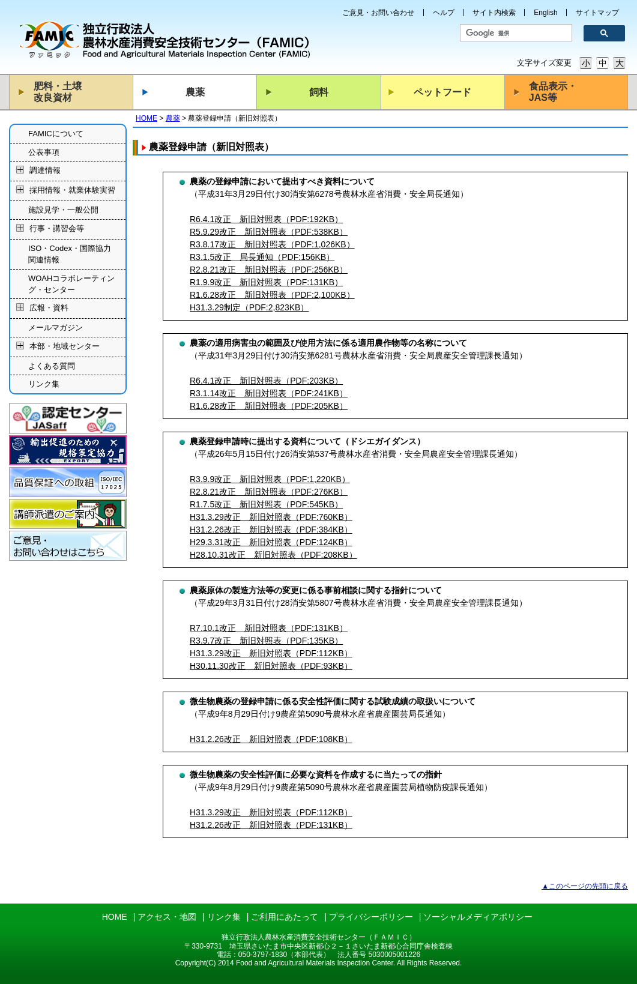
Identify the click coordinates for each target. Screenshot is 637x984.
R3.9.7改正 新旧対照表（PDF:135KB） (266, 640)
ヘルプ (443, 12)
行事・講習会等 (56, 228)
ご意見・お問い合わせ (378, 12)
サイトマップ (597, 12)
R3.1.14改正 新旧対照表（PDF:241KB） (269, 393)
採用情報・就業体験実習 (72, 190)
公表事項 (43, 152)
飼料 (318, 92)
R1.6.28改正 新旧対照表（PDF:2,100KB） (272, 295)
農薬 (195, 92)
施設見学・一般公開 (63, 209)
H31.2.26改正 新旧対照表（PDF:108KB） (271, 739)
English (545, 12)
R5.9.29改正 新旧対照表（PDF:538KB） (269, 232)
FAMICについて (55, 133)
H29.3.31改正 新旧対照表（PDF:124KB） (271, 542)
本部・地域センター (64, 346)
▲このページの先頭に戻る (585, 886)
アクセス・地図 (166, 917)
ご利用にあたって (284, 917)
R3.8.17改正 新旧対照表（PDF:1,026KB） (272, 244)
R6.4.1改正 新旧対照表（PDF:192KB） (266, 219)
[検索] (512, 33)
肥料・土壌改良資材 (58, 92)
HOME (146, 118)
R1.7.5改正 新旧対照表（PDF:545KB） (266, 504)
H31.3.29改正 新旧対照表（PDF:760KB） (271, 517)
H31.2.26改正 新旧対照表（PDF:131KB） (271, 825)
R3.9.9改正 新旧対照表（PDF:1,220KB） (270, 479)
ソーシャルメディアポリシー (478, 917)
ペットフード (442, 92)
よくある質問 (51, 365)
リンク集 (43, 383)
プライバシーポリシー (371, 917)
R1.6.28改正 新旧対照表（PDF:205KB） (269, 406)
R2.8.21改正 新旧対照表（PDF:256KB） (269, 269)
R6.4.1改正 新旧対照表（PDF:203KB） (266, 380)
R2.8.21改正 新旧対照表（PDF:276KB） (269, 492)
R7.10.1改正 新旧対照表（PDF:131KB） (269, 628)
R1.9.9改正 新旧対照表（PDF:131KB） (266, 282)
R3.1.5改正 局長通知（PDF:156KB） (262, 257)
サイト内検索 (494, 12)
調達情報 (45, 170)
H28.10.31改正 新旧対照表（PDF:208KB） (273, 555)
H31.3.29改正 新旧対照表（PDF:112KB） (271, 653)
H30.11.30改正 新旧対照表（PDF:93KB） (271, 666)
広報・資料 (48, 308)
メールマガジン (55, 327)
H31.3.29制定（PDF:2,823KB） (249, 307)
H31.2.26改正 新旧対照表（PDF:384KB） (271, 529)
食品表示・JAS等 (553, 92)
